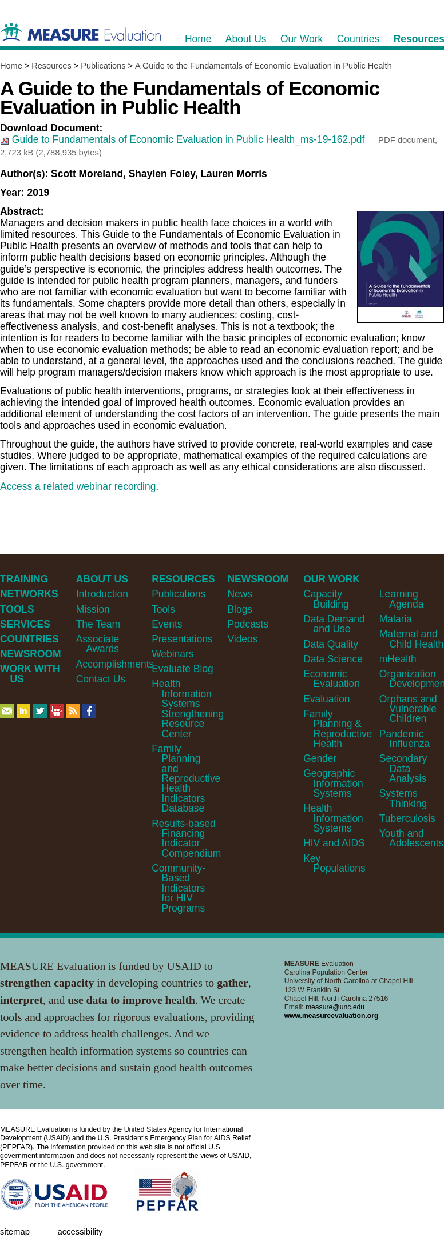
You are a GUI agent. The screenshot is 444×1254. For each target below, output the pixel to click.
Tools (163, 609)
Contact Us (100, 679)
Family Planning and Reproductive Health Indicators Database (186, 778)
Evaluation (326, 699)
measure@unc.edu (335, 1007)
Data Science (333, 659)
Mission (93, 609)
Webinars (172, 654)
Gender (319, 758)
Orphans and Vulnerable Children (408, 709)
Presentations (182, 639)
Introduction (102, 594)
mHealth (398, 659)
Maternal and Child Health (411, 638)
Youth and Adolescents (411, 838)
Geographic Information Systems (333, 783)
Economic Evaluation (331, 678)
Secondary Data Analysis (403, 768)
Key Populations (334, 863)
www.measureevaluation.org (331, 1016)
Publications (103, 65)
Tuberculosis (407, 818)
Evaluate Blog (182, 668)
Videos (242, 639)
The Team (98, 624)
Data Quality (330, 644)
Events (167, 624)
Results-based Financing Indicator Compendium (186, 838)
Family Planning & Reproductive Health (337, 728)
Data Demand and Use (334, 623)
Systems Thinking (403, 798)
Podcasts (247, 624)
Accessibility (79, 1231)
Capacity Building (325, 598)
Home (11, 65)
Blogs (239, 609)
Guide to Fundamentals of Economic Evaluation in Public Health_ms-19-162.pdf (183, 139)
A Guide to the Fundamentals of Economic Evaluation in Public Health (263, 65)
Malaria (395, 619)
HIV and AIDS (334, 843)
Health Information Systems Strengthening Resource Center (188, 708)
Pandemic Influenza (404, 738)
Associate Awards (98, 643)
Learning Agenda (401, 598)
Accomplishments (115, 664)
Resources (51, 65)
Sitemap (15, 1231)
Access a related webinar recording (78, 486)
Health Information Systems (333, 818)
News (239, 594)
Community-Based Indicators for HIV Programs (178, 888)
